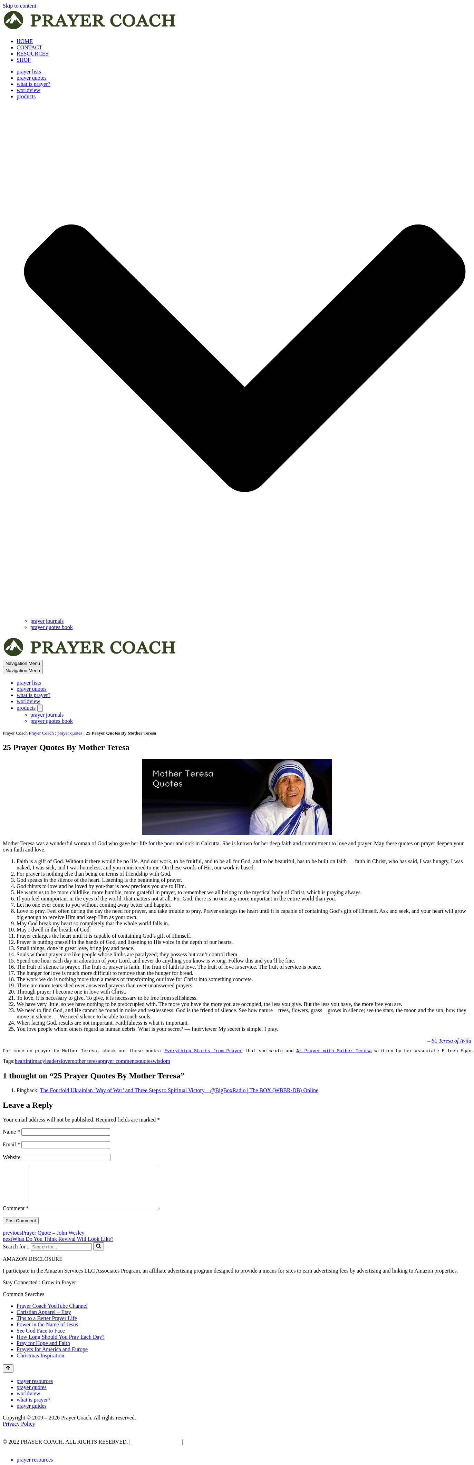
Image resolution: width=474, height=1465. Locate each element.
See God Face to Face (41, 1340)
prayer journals (47, 621)
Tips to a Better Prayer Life (47, 1328)
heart (20, 1062)
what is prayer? (33, 84)
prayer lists (29, 71)
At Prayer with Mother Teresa (333, 1051)
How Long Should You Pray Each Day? (61, 1346)
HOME (25, 41)
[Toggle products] (40, 708)
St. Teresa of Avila (451, 1041)
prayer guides (32, 1415)
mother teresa (85, 1062)
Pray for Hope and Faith (43, 1352)
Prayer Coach (41, 733)
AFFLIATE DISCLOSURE (215, 1451)
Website (11, 1158)
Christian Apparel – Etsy (44, 1321)
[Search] (61, 1256)
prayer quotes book (51, 627)
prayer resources (35, 1390)
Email (11, 1145)
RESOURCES (32, 54)
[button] (244, 359)
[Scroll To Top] (8, 1378)
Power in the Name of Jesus (47, 1334)
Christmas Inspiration (40, 1365)
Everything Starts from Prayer (203, 1051)
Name (11, 1133)
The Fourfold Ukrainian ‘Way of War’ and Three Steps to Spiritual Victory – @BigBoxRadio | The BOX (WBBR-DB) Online (179, 1091)
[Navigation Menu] (23, 663)
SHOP (24, 60)
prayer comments (119, 1062)
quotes (145, 1062)
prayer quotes (32, 78)
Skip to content (19, 6)
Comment (16, 1217)
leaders (52, 1062)
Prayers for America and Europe (52, 1359)
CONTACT (29, 47)
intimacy (35, 1062)
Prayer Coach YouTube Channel (52, 1315)
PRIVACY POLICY (155, 1451)
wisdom (161, 1062)
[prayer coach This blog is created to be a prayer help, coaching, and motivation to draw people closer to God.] (90, 29)
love (65, 1062)
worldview (28, 90)
